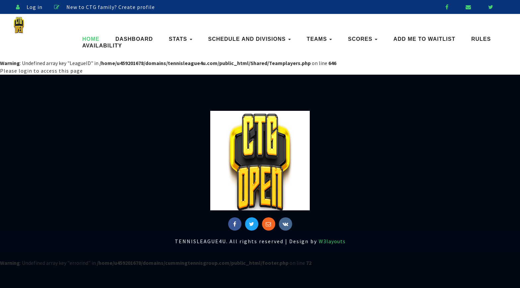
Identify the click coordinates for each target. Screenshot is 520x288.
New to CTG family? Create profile (104, 7)
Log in (29, 7)
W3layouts (332, 241)
